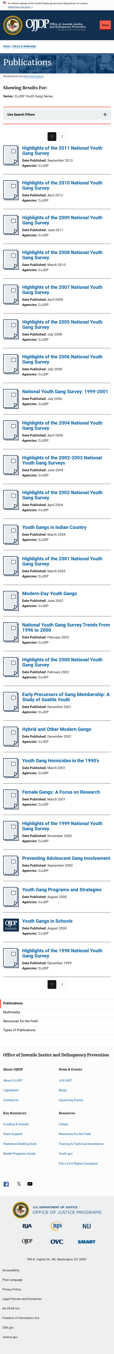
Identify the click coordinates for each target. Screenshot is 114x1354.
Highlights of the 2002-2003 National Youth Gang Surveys (62, 460)
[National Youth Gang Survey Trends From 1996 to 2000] (11, 641)
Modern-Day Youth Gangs (49, 593)
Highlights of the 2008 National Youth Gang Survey (62, 255)
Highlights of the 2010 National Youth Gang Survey (62, 185)
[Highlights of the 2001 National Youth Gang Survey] (11, 575)
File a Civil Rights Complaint (78, 1163)
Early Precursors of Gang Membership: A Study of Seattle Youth (66, 697)
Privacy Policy (11, 1289)
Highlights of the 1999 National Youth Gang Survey (62, 826)
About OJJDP (12, 1080)
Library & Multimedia (24, 46)
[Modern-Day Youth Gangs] (11, 610)
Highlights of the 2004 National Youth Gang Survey (62, 425)
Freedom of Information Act (20, 1318)
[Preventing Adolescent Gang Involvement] (11, 874)
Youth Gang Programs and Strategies (62, 889)
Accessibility (10, 1270)
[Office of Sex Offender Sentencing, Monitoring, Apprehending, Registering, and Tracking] (86, 1244)
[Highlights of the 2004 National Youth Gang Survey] (11, 439)
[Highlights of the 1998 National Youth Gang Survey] (11, 967)
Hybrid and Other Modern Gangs (56, 729)
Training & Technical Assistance (81, 1144)
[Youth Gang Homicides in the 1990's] (11, 777)
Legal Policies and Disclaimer (22, 1299)
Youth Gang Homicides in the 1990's (60, 760)
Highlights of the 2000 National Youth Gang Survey (62, 662)
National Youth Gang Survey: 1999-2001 (65, 391)
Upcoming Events (71, 1100)
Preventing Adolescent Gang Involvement (66, 858)
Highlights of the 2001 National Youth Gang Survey (62, 561)
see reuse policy (33, 76)
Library (63, 1124)
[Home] (56, 25)
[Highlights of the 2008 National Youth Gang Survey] (11, 269)
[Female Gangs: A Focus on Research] (11, 808)
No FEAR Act (11, 1308)
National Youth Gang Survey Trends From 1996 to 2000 (66, 627)
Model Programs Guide (19, 1153)
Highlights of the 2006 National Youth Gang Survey (62, 359)
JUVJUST (65, 1080)
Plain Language (12, 1280)
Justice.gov (10, 1337)
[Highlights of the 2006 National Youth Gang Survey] (11, 373)
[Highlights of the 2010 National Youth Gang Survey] (11, 199)
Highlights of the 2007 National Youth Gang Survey (62, 289)
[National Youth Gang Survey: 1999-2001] (11, 408)
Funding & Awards (16, 1124)
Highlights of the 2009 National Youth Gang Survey (62, 220)
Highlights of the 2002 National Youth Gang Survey (62, 495)
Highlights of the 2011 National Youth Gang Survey (62, 150)
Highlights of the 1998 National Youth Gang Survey (62, 953)
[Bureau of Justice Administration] (27, 1229)
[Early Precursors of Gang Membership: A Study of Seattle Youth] (11, 711)
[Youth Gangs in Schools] (11, 926)
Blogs (63, 1090)
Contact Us (10, 1100)
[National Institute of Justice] (87, 1229)
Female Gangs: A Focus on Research (61, 792)
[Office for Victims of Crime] (57, 1244)
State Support (12, 1134)
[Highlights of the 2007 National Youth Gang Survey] (11, 303)
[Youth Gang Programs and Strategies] (11, 906)
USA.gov (8, 1327)
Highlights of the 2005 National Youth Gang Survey (62, 324)
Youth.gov (66, 1153)
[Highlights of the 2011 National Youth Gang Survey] (11, 164)
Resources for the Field (75, 1134)
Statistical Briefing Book (20, 1144)
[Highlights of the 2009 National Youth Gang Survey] (11, 234)
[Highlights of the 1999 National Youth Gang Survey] (11, 840)
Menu (105, 25)
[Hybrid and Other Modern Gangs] (11, 745)
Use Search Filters (21, 114)
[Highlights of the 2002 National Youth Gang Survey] (11, 509)
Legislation (11, 1090)
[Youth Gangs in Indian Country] (11, 543)
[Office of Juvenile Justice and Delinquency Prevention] (27, 1245)
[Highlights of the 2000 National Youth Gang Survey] (11, 676)
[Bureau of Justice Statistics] (57, 1231)
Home (6, 46)
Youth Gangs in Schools (47, 921)
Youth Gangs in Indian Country (54, 527)
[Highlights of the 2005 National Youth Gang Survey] (11, 338)
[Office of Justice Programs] (13, 25)
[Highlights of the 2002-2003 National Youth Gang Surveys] (11, 474)
